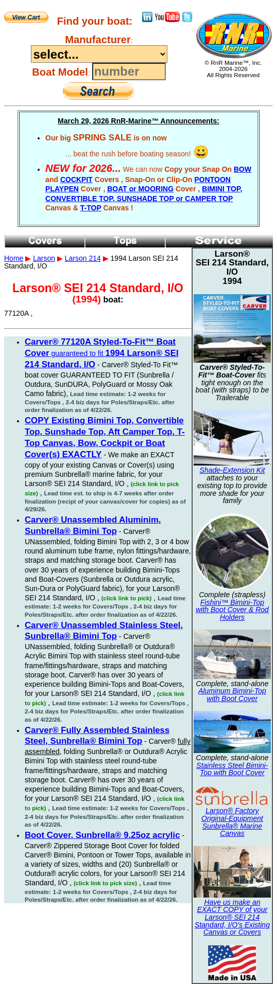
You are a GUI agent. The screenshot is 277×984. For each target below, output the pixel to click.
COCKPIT (76, 179)
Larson (44, 258)
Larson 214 (83, 258)
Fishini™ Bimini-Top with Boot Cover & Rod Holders (232, 609)
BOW (242, 169)
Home (13, 258)
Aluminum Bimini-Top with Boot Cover (232, 695)
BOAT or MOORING (140, 189)
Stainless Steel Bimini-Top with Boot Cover (232, 769)
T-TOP (90, 208)
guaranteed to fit (102, 353)
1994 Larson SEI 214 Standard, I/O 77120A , (138, 457)
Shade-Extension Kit (232, 470)
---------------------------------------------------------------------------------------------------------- (99, 54)
